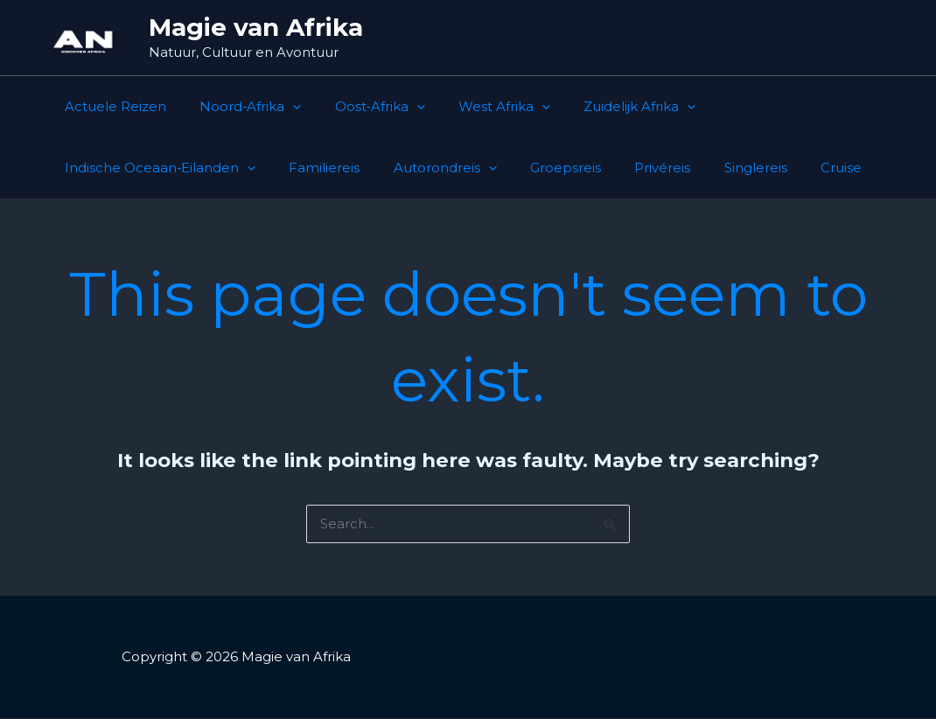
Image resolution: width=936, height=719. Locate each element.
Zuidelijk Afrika (607, 106)
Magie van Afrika (256, 27)
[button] (282, 106)
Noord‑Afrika (239, 106)
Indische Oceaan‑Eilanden (784, 106)
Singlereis (498, 167)
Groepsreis (323, 167)
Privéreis (413, 167)
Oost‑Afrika (362, 106)
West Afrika (479, 106)
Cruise (576, 167)
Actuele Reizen (112, 106)
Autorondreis (210, 168)
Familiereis (96, 167)
